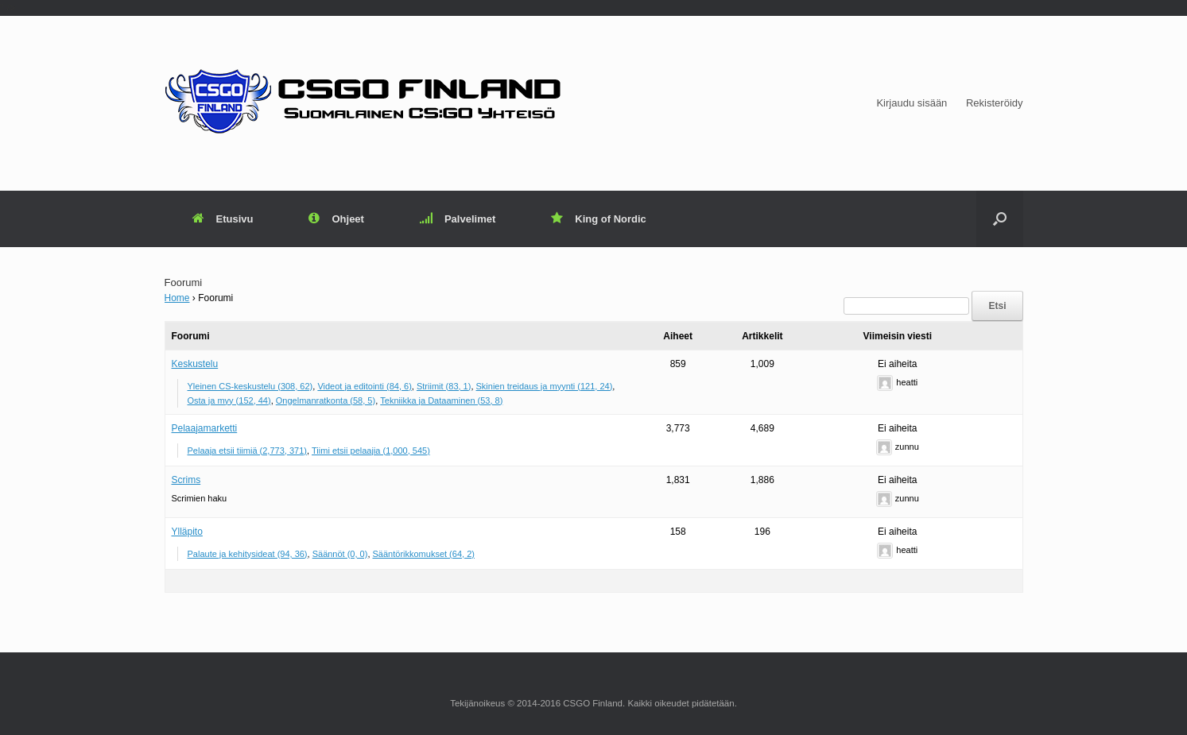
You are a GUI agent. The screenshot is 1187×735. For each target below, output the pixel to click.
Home (177, 298)
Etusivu (223, 219)
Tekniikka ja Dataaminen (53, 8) (441, 400)
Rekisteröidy (994, 103)
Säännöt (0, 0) (340, 554)
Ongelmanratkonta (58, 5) (325, 400)
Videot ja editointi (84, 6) (364, 386)
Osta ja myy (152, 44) (229, 400)
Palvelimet (457, 219)
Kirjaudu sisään (911, 103)
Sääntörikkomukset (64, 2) (424, 554)
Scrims (186, 479)
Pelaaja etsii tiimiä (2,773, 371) (247, 450)
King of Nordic (598, 219)
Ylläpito (187, 531)
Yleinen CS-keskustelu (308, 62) (250, 386)
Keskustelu (195, 363)
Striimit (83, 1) (444, 386)
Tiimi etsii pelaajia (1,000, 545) (371, 450)
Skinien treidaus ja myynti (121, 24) (544, 386)
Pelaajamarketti (205, 428)
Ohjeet (335, 219)
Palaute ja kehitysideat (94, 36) (248, 554)
